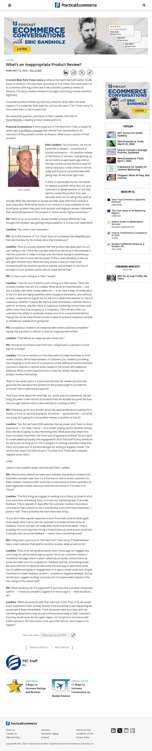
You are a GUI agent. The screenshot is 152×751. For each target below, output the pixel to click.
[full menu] (9, 6)
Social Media (31, 681)
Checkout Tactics (79, 681)
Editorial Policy (13, 737)
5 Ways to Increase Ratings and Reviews (36, 688)
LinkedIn (115, 730)
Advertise (45, 729)
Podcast (45, 737)
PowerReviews (14, 120)
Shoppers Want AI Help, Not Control (128, 177)
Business (10, 60)
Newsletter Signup (50, 733)
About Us (10, 729)
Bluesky (127, 730)
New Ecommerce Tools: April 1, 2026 (125, 160)
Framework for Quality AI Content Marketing (126, 168)
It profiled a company (30, 130)
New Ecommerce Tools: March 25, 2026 (125, 143)
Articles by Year (83, 729)
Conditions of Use (84, 733)
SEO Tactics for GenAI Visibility (124, 134)
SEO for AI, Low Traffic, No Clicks (127, 277)
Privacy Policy (82, 737)
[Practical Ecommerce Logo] (76, 5)
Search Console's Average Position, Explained (127, 151)
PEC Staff (36, 70)
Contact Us (11, 733)
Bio (24, 665)
